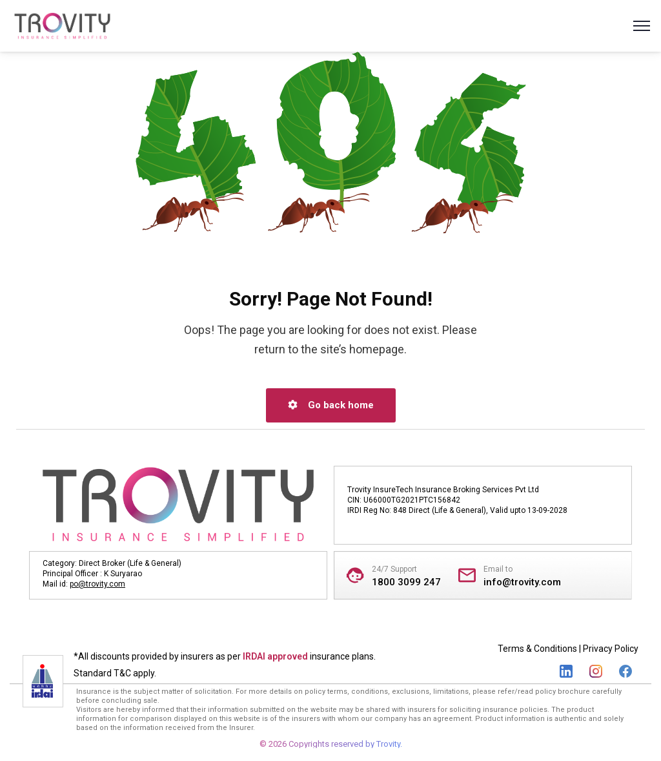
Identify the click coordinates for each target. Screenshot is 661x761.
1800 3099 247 (406, 582)
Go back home (331, 405)
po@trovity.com (97, 584)
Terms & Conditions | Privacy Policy (568, 648)
